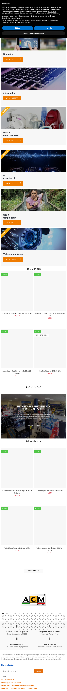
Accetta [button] (49, 681)
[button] (26, 387)
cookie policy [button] (52, 665)
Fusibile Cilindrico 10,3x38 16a (49, 371)
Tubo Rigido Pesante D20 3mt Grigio (50, 491)
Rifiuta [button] (17, 681)
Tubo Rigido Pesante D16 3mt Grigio (17, 548)
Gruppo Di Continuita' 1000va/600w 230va (17, 314)
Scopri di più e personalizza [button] (33, 686)
